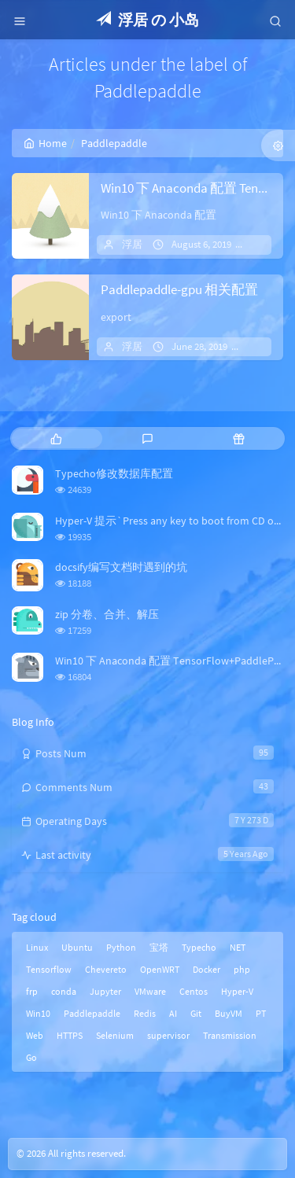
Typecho (199, 947)
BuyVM (228, 1013)
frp (32, 991)
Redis (145, 1013)
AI (173, 1013)
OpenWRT (159, 969)
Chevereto (106, 969)
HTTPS (70, 1035)
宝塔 (158, 947)
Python (121, 947)
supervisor (168, 1035)
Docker (206, 969)
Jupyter (105, 991)
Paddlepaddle (92, 1013)
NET (237, 947)
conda (63, 991)
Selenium (115, 1035)
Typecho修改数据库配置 (114, 473)
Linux (37, 947)
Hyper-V (237, 991)
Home (45, 143)
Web (34, 1035)
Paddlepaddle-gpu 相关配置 (179, 289)
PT (261, 1013)
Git (195, 1013)
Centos (193, 991)
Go (31, 1057)
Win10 (38, 1013)
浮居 (132, 244)
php (242, 969)
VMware (150, 991)
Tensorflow (49, 969)
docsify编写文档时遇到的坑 (121, 567)
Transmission (229, 1035)
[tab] (55, 438)
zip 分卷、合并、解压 (107, 614)
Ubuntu (77, 947)
